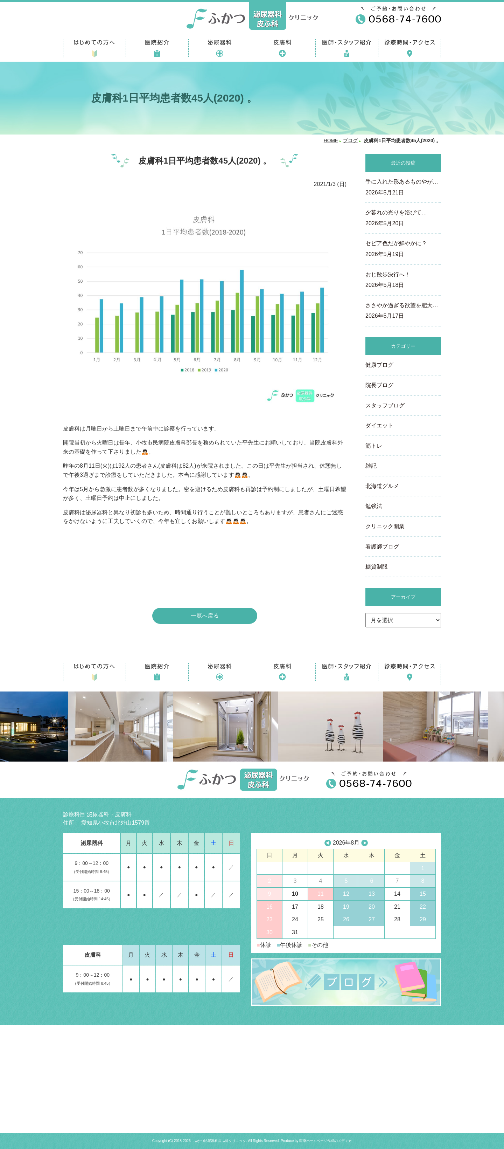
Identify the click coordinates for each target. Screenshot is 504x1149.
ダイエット (379, 425)
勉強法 (373, 506)
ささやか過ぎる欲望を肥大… (403, 311)
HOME (331, 140)
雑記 (371, 466)
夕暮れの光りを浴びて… (403, 218)
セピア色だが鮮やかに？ (403, 249)
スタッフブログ (385, 405)
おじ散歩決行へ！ (403, 280)
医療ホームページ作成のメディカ (325, 1141)
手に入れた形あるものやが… (403, 188)
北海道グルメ (382, 486)
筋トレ (373, 446)
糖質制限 (376, 567)
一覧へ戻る (205, 616)
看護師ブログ (382, 547)
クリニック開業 (385, 526)
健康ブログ (379, 365)
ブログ (350, 140)
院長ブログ (379, 385)
